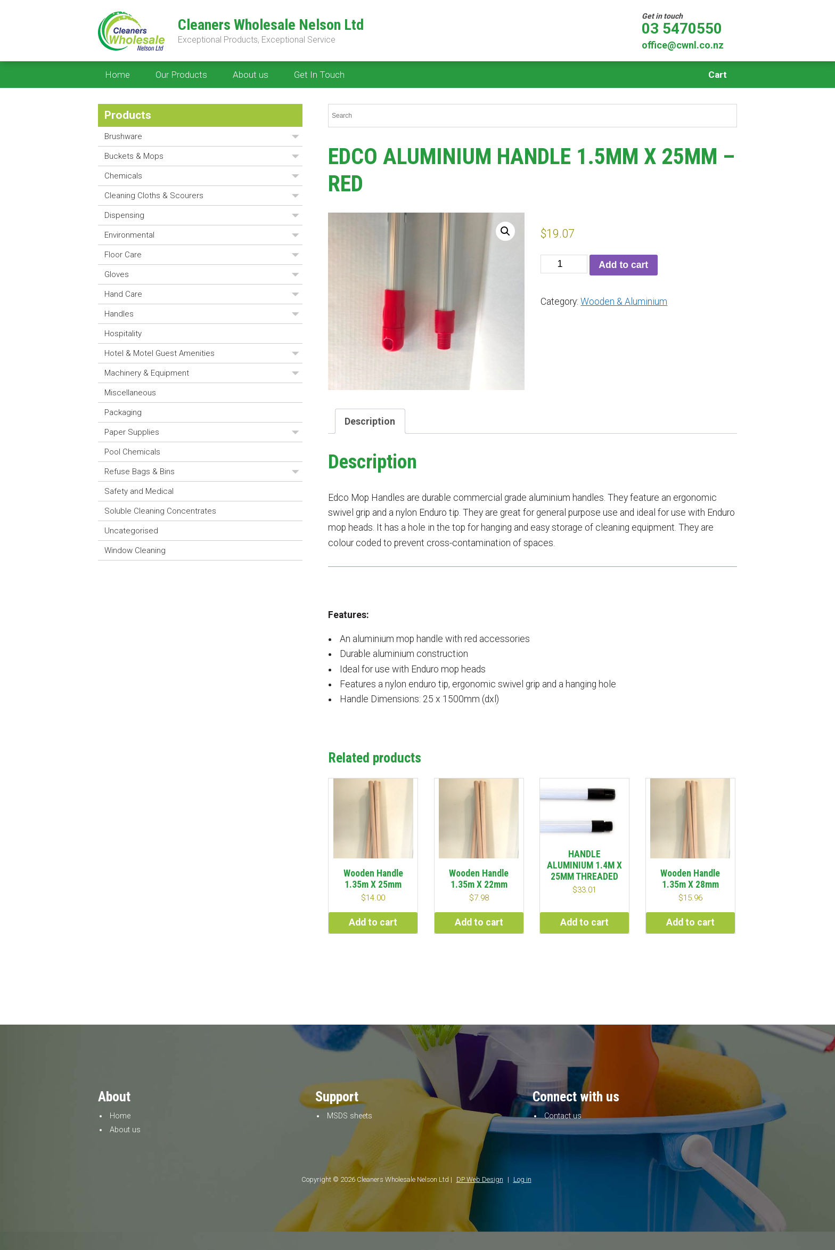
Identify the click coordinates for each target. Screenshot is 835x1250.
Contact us (563, 1116)
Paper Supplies (131, 432)
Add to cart (623, 264)
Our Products (181, 74)
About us (250, 74)
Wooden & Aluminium (623, 301)
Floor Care (123, 254)
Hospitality (123, 333)
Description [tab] (370, 421)
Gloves (116, 274)
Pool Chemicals (132, 452)
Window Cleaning (135, 550)
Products (127, 115)
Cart (717, 74)
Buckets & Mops (133, 156)
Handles (119, 314)
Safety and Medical (139, 491)
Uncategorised (131, 530)
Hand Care (123, 294)
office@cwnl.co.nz (683, 45)
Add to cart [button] (373, 922)
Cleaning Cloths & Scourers (153, 195)
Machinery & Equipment (146, 373)
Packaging (123, 412)
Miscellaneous (130, 392)
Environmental (129, 235)
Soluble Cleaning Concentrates (160, 511)
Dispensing (124, 215)
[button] (505, 231)
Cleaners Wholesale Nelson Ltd (271, 25)
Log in (522, 1179)
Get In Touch (319, 74)
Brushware (123, 136)
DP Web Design (479, 1179)
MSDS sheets (349, 1116)
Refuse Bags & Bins (139, 471)
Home (117, 74)
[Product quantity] (564, 264)
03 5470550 (682, 29)
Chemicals (123, 176)
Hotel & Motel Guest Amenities (159, 353)
